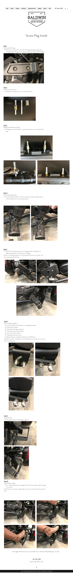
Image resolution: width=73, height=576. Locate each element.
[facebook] (65, 8)
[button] (67, 8)
